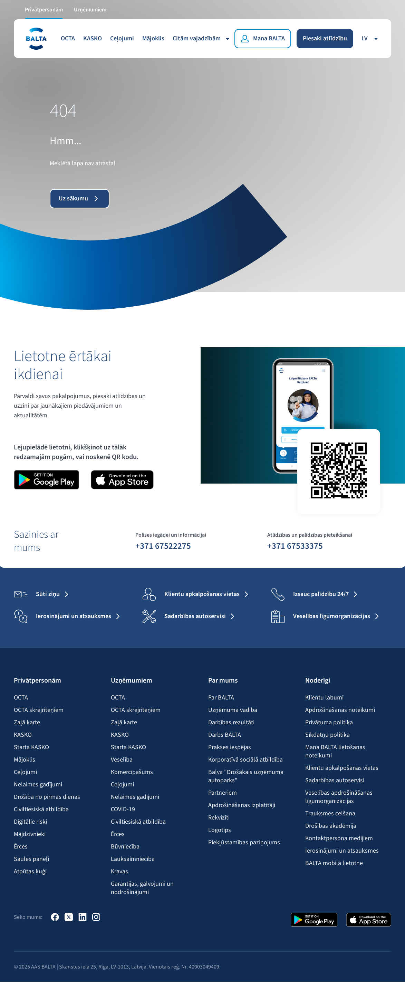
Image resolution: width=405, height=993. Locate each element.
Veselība (122, 760)
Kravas (119, 871)
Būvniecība (125, 847)
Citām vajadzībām (202, 38)
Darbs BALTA (224, 735)
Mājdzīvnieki (30, 834)
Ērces (21, 847)
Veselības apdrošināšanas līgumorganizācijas (339, 797)
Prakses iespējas (229, 747)
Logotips (219, 830)
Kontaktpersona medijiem (339, 838)
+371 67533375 (295, 546)
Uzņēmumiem (90, 9)
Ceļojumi (122, 38)
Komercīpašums (132, 772)
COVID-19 (123, 809)
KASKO (92, 38)
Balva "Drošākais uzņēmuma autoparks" (245, 776)
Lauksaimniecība (133, 859)
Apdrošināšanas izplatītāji (241, 805)
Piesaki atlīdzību (325, 38)
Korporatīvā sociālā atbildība (245, 760)
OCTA (68, 38)
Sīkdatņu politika (327, 735)
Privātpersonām (44, 9)
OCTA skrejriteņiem (39, 710)
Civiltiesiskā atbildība (41, 809)
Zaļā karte (27, 722)
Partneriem (222, 793)
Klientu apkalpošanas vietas (341, 768)
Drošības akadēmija (330, 826)
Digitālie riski (30, 822)
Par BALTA (221, 698)
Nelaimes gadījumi (38, 785)
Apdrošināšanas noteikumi (340, 710)
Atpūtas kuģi (30, 871)
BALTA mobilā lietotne (334, 863)
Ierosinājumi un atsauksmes (342, 851)
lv (370, 38)
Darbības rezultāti (231, 722)
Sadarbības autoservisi (334, 780)
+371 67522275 (163, 546)
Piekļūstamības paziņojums (244, 842)
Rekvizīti (219, 818)
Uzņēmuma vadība (232, 710)
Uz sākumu (79, 198)
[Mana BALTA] (262, 38)
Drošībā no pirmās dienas (47, 797)
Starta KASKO (31, 747)
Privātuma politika (329, 722)
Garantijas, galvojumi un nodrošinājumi (142, 888)
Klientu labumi (324, 698)
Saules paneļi (31, 859)
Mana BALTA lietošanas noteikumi (335, 751)
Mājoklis (153, 38)
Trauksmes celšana (330, 814)
